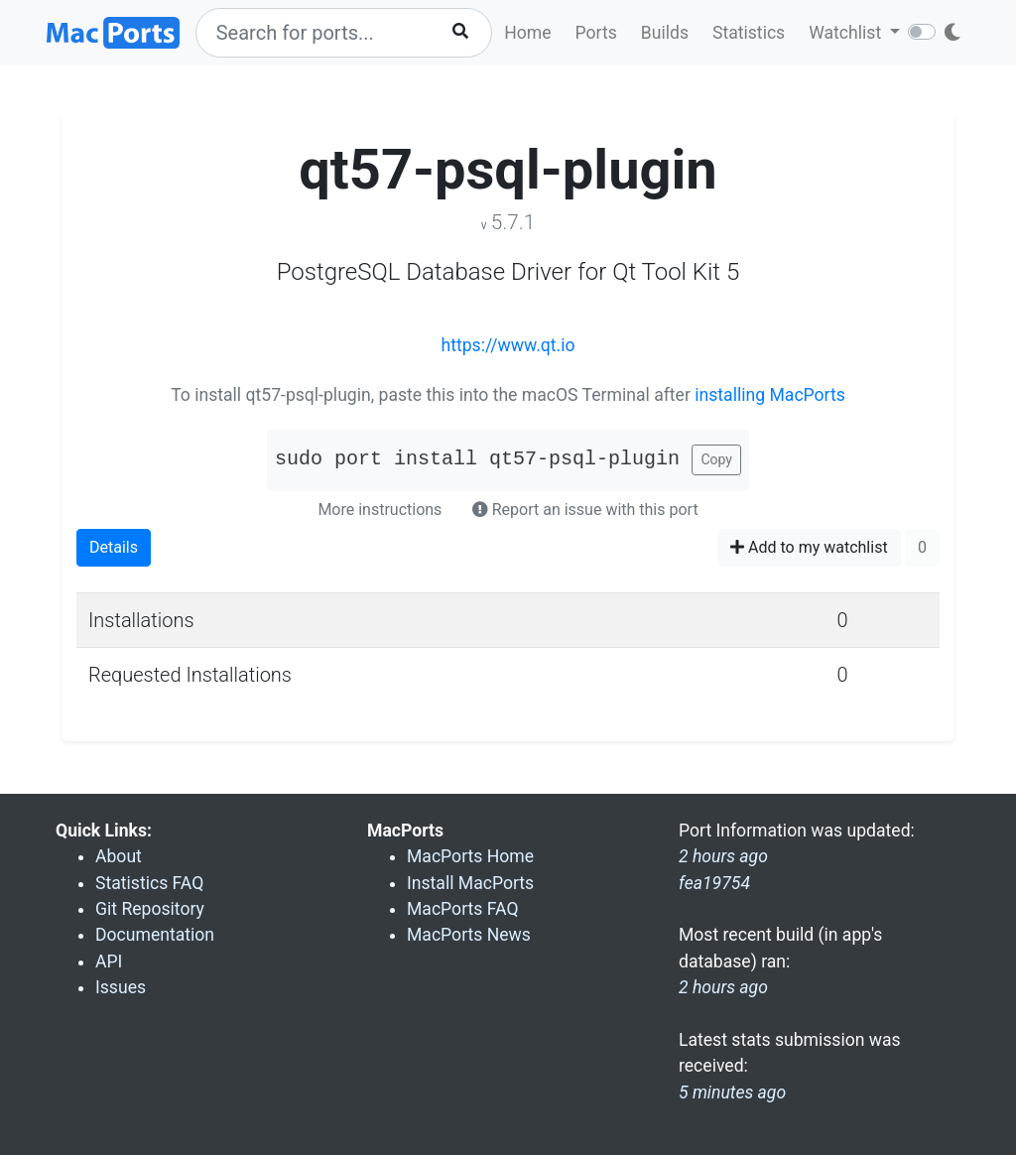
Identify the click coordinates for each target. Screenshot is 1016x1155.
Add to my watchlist (809, 547)
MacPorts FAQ (463, 909)
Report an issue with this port (585, 509)
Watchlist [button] (847, 33)
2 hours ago (723, 987)
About (118, 856)
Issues (120, 987)
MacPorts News (469, 935)
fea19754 (714, 883)
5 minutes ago (732, 1092)
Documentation (154, 935)
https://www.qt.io (508, 345)
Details (113, 547)
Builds (665, 33)
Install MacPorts (470, 883)
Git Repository (149, 909)
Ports (596, 33)
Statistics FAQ (149, 883)
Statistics (748, 33)
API (108, 961)
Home (527, 33)
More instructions (380, 509)
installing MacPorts (770, 395)
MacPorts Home (470, 856)
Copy (716, 459)
